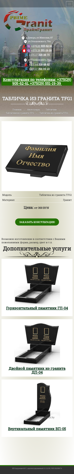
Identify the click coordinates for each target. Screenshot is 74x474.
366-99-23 (39, 68)
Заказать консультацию (37, 222)
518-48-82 (39, 64)
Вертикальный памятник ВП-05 (37, 429)
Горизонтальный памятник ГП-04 (37, 308)
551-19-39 (41, 50)
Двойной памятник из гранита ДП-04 (37, 370)
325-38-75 (39, 54)
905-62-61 (41, 45)
